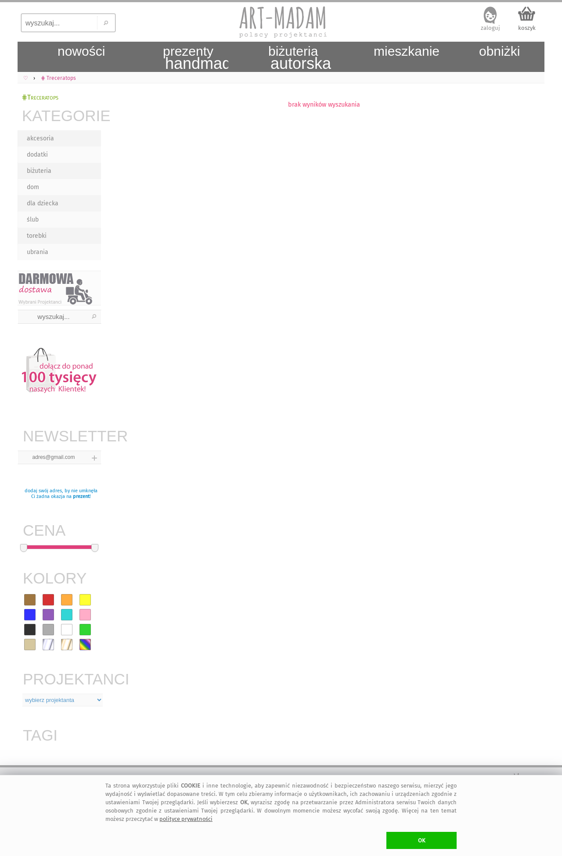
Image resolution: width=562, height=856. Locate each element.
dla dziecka (42, 203)
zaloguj (490, 28)
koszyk (527, 28)
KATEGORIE (61, 115)
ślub (33, 219)
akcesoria (40, 138)
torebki (37, 236)
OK (421, 840)
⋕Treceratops (40, 97)
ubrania (37, 252)
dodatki (37, 154)
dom (33, 187)
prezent (81, 496)
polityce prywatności (186, 819)
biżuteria (39, 171)
